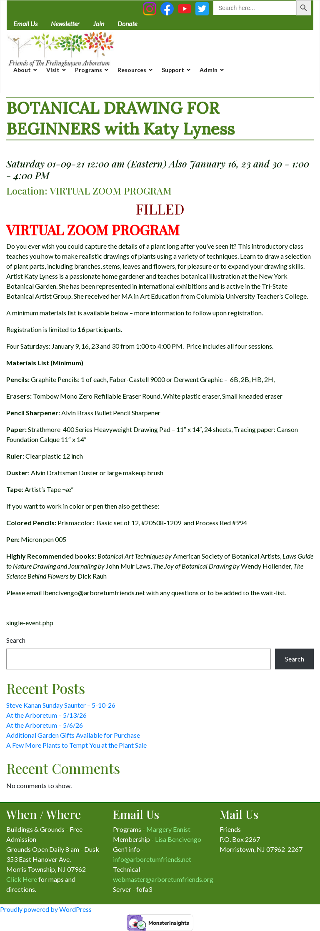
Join (98, 23)
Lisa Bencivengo (178, 839)
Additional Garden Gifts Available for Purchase (73, 735)
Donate (127, 23)
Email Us (25, 23)
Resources (132, 69)
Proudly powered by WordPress (46, 909)
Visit (53, 69)
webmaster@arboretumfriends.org (163, 879)
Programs (88, 69)
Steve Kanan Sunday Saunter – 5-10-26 (60, 705)
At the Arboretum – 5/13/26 (46, 715)
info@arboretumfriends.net (152, 859)
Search (15, 640)
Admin (209, 69)
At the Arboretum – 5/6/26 (44, 725)
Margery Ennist (168, 829)
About (22, 69)
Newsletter (65, 23)
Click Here (21, 879)
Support (173, 69)
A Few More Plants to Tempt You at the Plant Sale (76, 745)
